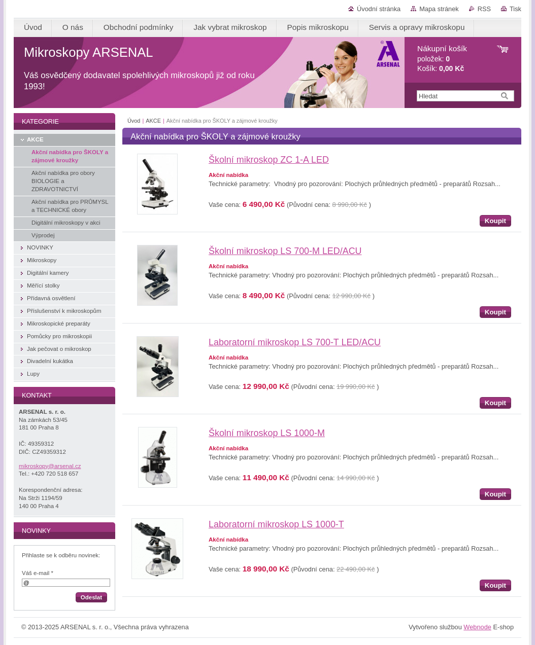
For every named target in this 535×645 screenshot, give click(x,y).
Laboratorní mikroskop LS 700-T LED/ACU (295, 342)
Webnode (477, 627)
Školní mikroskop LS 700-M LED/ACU (285, 251)
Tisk (515, 9)
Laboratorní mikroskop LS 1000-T (276, 524)
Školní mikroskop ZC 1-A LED (269, 160)
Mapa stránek (439, 9)
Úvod (133, 121)
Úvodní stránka (378, 9)
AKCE (153, 121)
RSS (484, 9)
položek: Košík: (442, 59)
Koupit (495, 221)
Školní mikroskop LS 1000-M (267, 433)
